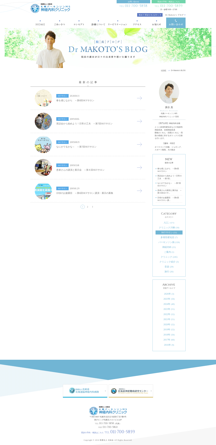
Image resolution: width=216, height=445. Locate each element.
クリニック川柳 (169, 227)
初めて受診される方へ (149, 15)
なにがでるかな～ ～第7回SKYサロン (169, 184)
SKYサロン (169, 232)
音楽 (169, 266)
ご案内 (169, 252)
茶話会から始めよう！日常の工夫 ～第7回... (169, 177)
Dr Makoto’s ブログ (174, 15)
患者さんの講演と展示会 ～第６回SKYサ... (169, 191)
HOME (163, 70)
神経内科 (169, 247)
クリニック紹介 (169, 262)
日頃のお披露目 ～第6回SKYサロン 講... (168, 199)
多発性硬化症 (169, 237)
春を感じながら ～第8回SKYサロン (168, 170)
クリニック (169, 257)
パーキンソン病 (169, 242)
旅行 (169, 271)
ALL (169, 223)
